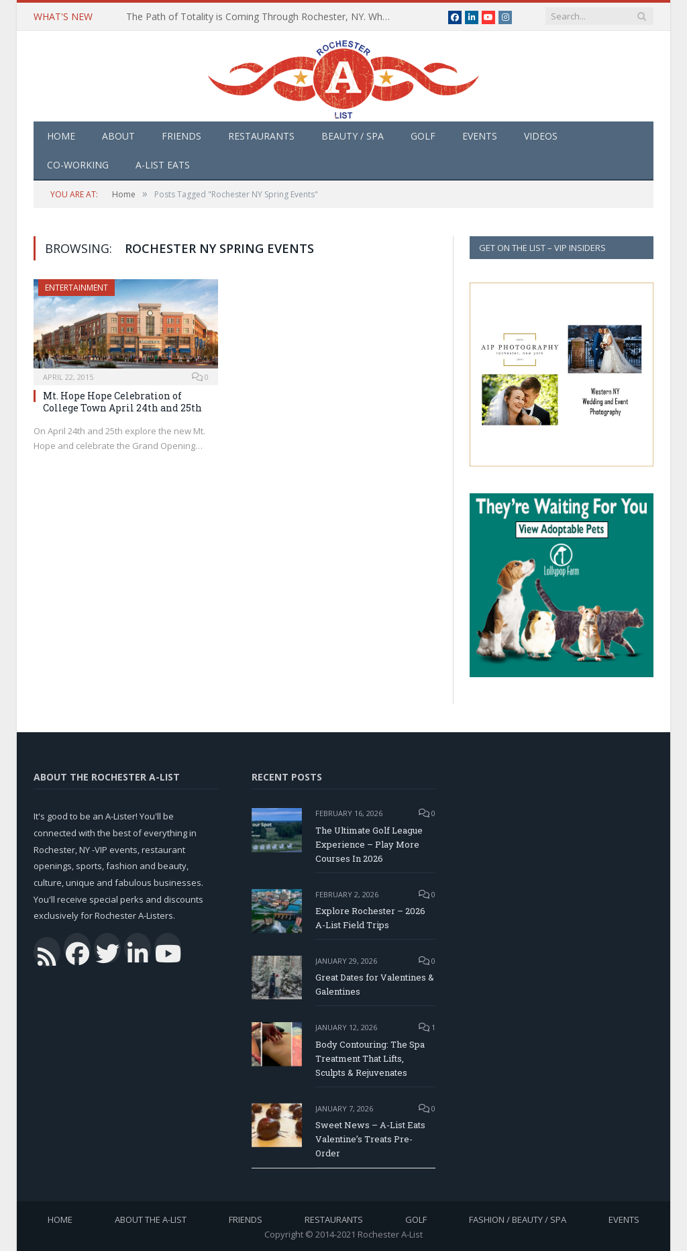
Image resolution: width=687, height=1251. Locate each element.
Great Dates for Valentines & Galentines (374, 984)
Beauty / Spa (352, 136)
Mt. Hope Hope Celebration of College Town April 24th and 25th (122, 401)
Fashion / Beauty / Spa (517, 1219)
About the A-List (151, 1219)
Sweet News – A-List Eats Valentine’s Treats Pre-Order (370, 1139)
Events (479, 136)
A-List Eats (163, 164)
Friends (181, 136)
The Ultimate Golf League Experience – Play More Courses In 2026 (369, 844)
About (118, 136)
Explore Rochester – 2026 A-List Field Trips (370, 918)
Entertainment (76, 287)
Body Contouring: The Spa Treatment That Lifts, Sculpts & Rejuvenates (370, 1058)
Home (61, 136)
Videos (541, 136)
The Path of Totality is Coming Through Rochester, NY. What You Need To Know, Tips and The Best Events (263, 17)
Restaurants (261, 136)
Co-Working (78, 164)
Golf (423, 136)
